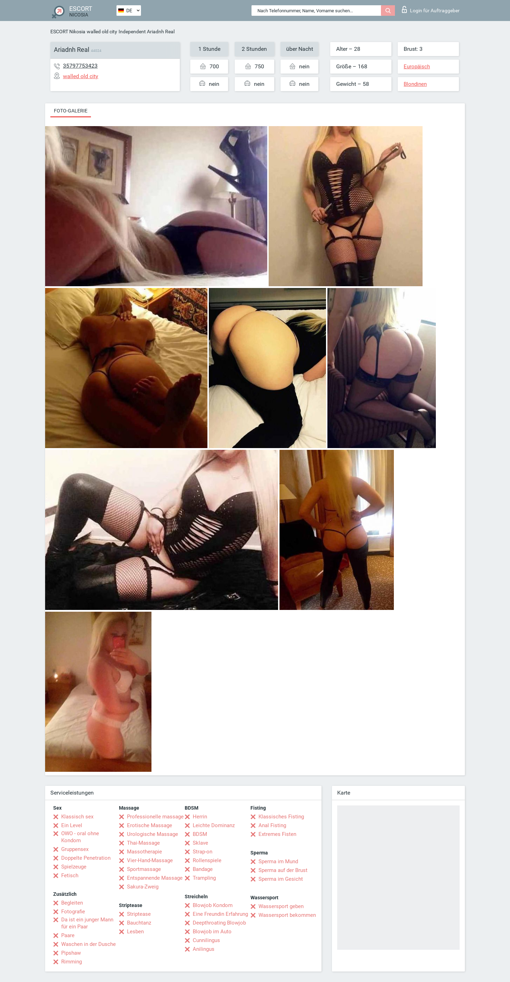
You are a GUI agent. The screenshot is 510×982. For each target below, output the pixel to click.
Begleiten (72, 903)
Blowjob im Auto (212, 931)
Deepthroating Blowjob (219, 923)
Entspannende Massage (155, 878)
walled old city (102, 31)
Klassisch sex (77, 816)
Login (431, 9)
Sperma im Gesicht (280, 879)
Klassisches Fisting (281, 816)
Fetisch (69, 875)
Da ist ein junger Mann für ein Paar (87, 923)
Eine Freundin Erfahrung (220, 914)
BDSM (200, 834)
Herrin (200, 816)
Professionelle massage (155, 816)
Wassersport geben (281, 906)
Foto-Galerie (70, 111)
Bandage (203, 869)
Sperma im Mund (278, 861)
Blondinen (415, 84)
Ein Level (71, 825)
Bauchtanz (139, 923)
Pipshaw (71, 953)
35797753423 (80, 65)
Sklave (200, 843)
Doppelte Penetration (86, 858)
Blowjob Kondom (213, 905)
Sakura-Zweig (142, 887)
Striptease (139, 914)
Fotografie (73, 911)
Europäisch (417, 66)
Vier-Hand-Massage (150, 860)
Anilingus (203, 949)
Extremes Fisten (277, 834)
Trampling (204, 878)
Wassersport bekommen (287, 915)
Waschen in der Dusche (88, 944)
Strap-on (202, 852)
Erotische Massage (149, 825)
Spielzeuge (73, 867)
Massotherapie (144, 852)
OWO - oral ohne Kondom (80, 837)
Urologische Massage (152, 834)
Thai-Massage (143, 843)
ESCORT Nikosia (67, 31)
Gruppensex (74, 849)
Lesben (135, 931)
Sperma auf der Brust (282, 870)
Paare (68, 935)
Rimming (71, 962)
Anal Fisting (272, 825)
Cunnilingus (206, 940)
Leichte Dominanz (214, 825)
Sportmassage (144, 869)
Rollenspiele (207, 860)
